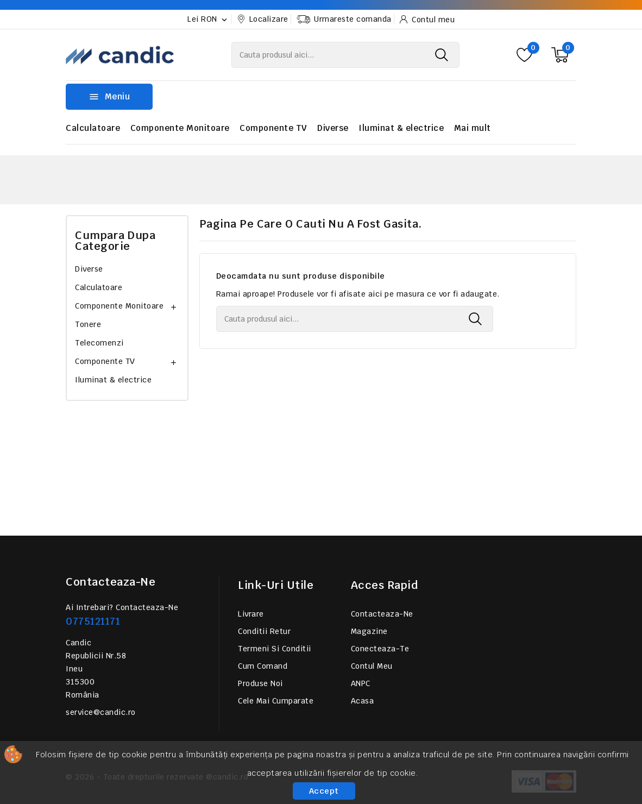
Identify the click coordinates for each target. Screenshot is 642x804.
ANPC (360, 683)
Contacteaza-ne (110, 582)
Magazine (369, 631)
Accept (324, 791)
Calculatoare (93, 128)
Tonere (88, 324)
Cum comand (262, 666)
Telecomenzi (99, 343)
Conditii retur (264, 631)
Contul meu (372, 666)
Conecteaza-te (380, 649)
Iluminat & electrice (401, 128)
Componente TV (273, 128)
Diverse (333, 128)
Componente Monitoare (180, 128)
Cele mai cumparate (275, 701)
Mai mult (472, 128)
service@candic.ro (101, 712)
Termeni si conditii (274, 649)
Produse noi (260, 683)
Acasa (362, 701)
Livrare (251, 614)
